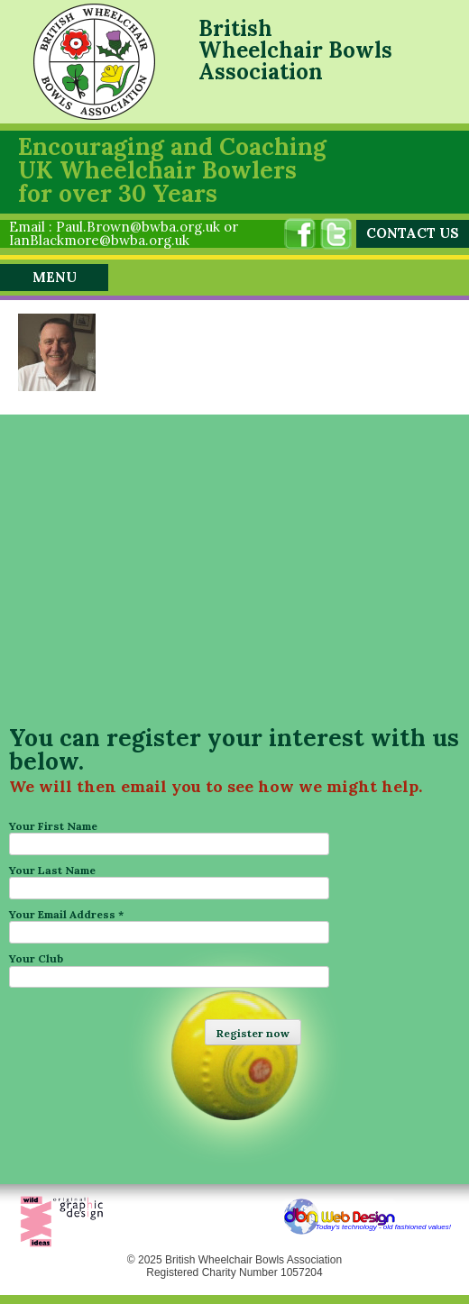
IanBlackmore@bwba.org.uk (99, 240)
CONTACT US (412, 233)
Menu (54, 277)
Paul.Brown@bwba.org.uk (138, 226)
